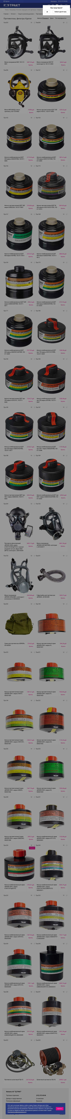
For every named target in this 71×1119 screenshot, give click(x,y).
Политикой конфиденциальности (16, 1112)
